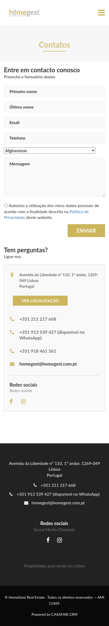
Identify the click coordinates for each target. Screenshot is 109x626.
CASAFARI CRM (64, 614)
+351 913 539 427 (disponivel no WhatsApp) (58, 493)
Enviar (86, 230)
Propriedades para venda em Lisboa (54, 565)
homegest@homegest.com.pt (43, 364)
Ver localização (40, 300)
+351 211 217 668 (58, 485)
